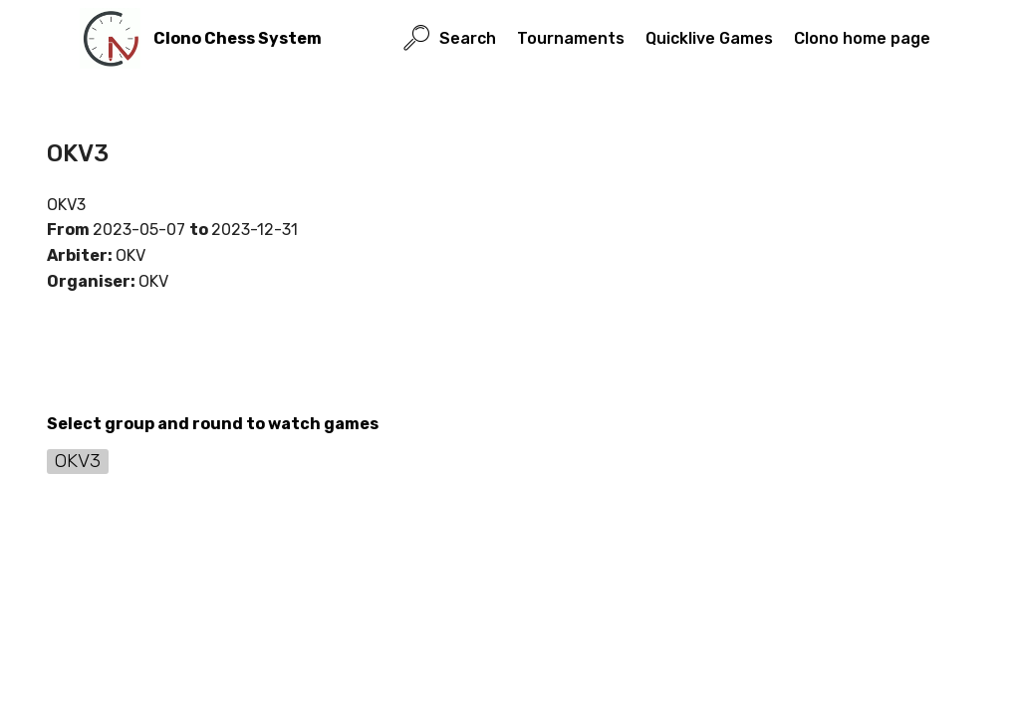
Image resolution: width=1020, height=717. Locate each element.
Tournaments (571, 38)
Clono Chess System (237, 38)
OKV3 (78, 460)
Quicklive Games (709, 38)
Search (449, 38)
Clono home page (862, 38)
